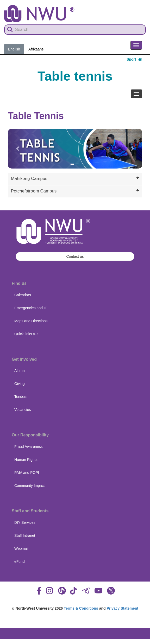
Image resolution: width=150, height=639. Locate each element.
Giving (19, 384)
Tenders (20, 397)
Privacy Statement (122, 608)
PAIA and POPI (26, 472)
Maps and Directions (31, 321)
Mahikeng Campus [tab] (75, 178)
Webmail (21, 548)
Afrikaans (35, 49)
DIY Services (24, 522)
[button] (18, 149)
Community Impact (29, 485)
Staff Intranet (24, 535)
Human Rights (26, 459)
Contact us (75, 256)
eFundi (20, 561)
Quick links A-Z (26, 334)
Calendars (22, 295)
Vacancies (22, 410)
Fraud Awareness (28, 446)
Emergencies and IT (30, 308)
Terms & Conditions (81, 608)
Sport (134, 59)
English (14, 49)
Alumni (20, 371)
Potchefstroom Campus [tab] (75, 190)
